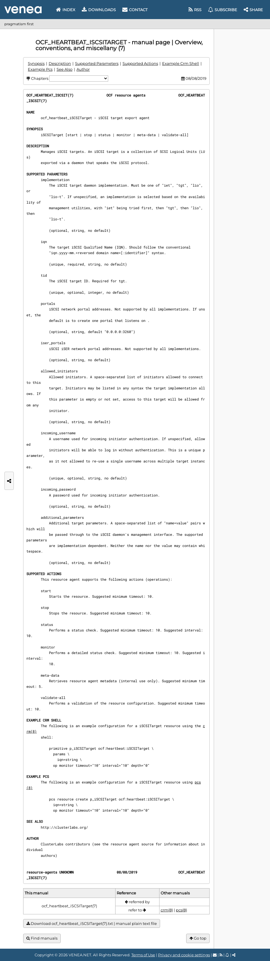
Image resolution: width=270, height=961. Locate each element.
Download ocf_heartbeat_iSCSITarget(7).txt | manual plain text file (91, 923)
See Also (64, 69)
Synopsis (36, 63)
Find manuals (41, 938)
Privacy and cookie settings (184, 954)
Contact (134, 9)
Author (83, 69)
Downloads (99, 9)
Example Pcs (40, 69)
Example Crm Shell (180, 63)
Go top (197, 938)
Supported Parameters (96, 63)
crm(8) (167, 910)
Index (65, 9)
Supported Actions (140, 63)
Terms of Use (143, 954)
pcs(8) (181, 910)
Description (60, 63)
